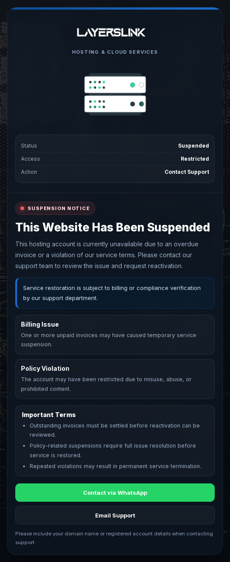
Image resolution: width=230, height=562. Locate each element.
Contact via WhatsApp (115, 492)
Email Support (115, 515)
